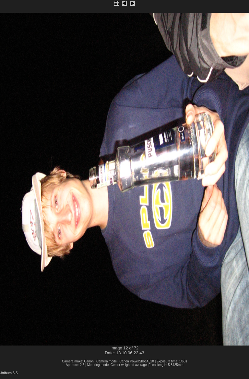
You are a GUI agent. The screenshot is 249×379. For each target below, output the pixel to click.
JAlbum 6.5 (9, 373)
